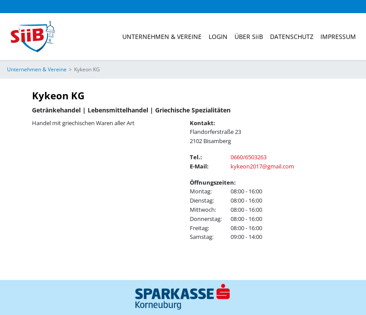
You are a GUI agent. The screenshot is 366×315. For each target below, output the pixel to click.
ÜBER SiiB (249, 36)
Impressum (338, 36)
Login (218, 36)
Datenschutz (291, 36)
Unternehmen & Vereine (162, 36)
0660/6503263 (249, 157)
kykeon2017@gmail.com (262, 166)
